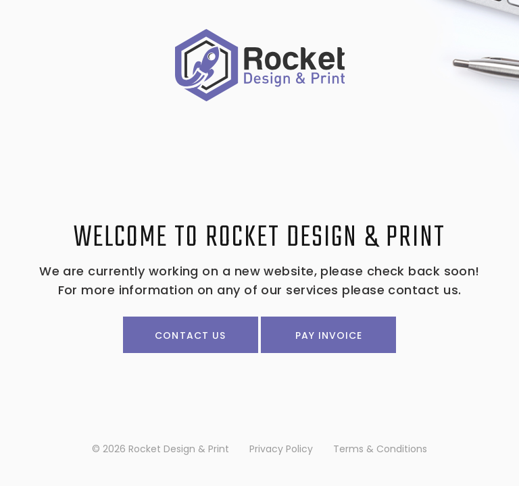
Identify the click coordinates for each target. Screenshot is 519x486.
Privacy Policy (281, 449)
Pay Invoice (329, 335)
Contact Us (190, 335)
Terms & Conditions (380, 449)
